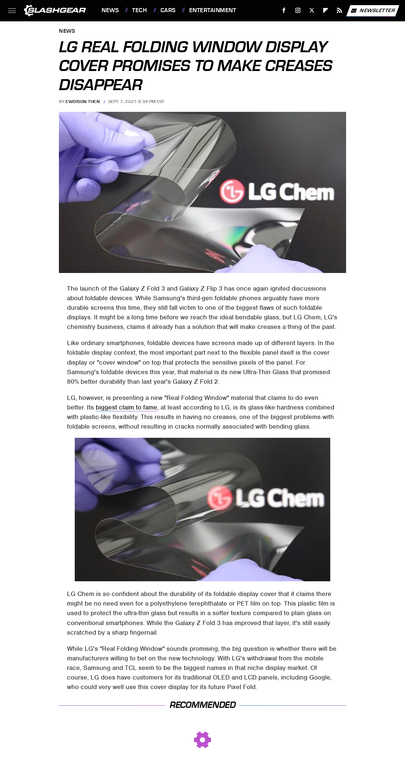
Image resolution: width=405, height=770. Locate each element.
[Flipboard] (325, 10)
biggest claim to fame (126, 407)
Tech (139, 10)
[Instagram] (298, 10)
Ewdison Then (83, 101)
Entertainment (212, 10)
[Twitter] (311, 10)
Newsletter (372, 10)
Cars (168, 10)
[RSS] (339, 10)
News (110, 10)
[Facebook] (284, 10)
